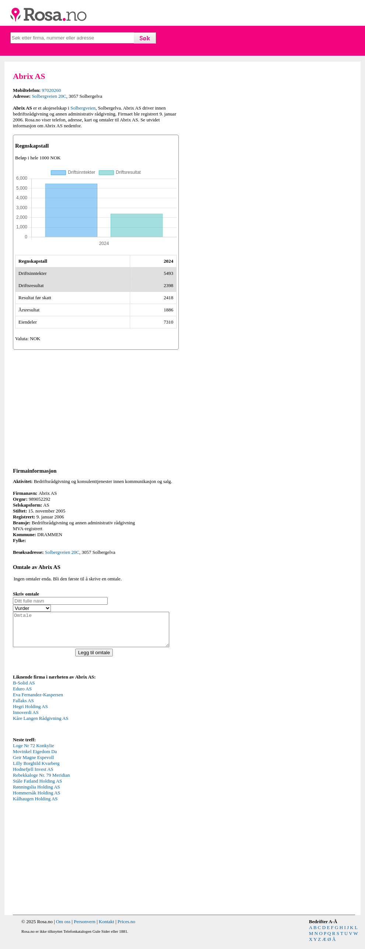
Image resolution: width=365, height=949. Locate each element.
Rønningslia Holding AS (36, 793)
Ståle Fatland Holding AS (37, 787)
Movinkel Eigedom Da (35, 758)
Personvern (84, 928)
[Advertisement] (96, 407)
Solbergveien (82, 108)
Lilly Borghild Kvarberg (36, 770)
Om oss (63, 928)
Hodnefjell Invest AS (33, 776)
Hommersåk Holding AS (36, 799)
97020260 (51, 90)
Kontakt (106, 928)
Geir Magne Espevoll (33, 764)
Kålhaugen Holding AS (35, 805)
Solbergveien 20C (49, 96)
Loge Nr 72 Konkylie (33, 752)
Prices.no (126, 928)
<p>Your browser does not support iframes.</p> (68, 714)
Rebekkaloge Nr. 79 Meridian (41, 781)
